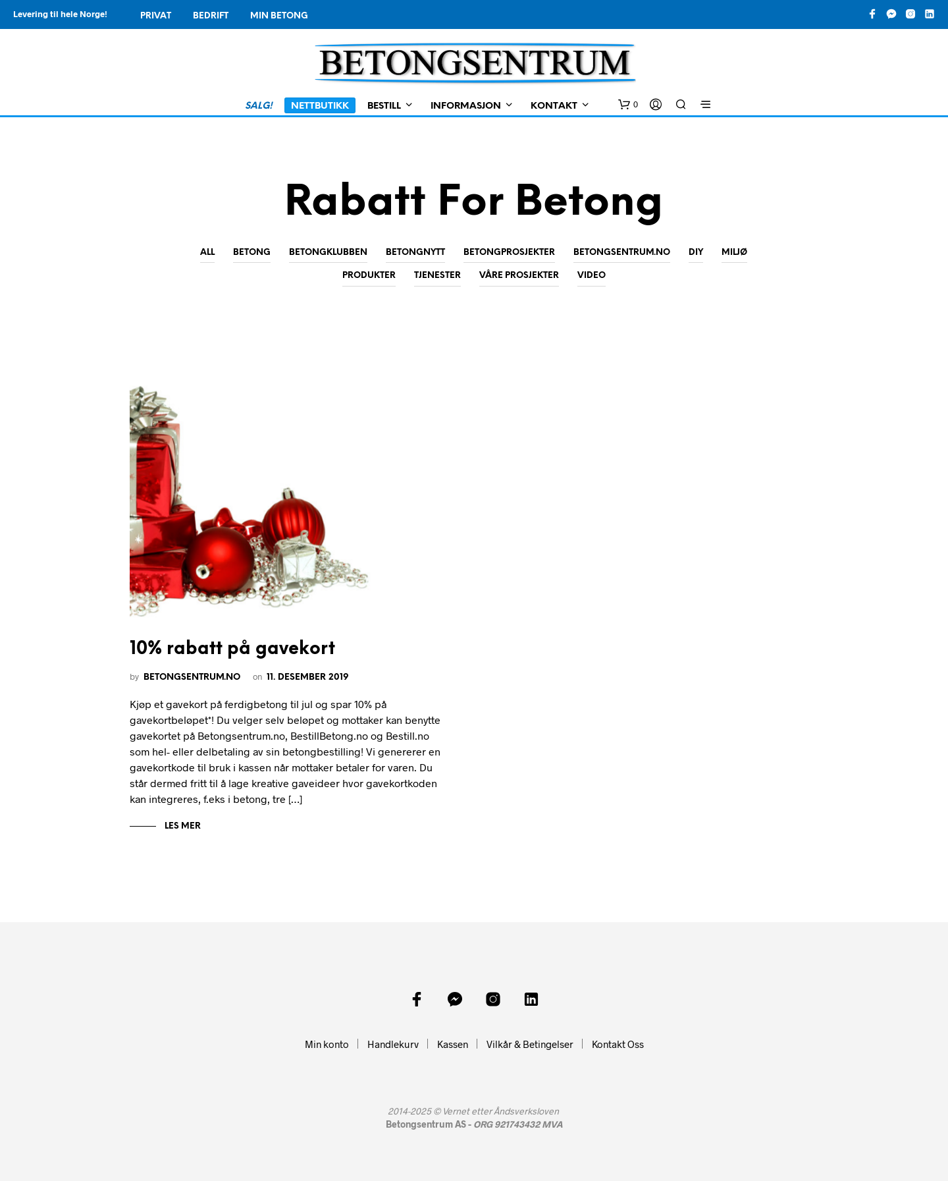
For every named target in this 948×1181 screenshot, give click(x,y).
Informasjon (466, 106)
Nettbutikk (320, 106)
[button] (628, 104)
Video (591, 275)
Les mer (182, 826)
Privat (155, 16)
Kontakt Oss (618, 1044)
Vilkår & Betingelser (530, 1044)
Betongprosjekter (509, 252)
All (207, 252)
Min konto (327, 1044)
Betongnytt (415, 252)
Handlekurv (393, 1044)
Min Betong (279, 16)
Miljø (734, 252)
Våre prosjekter (519, 275)
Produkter (369, 275)
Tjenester (437, 275)
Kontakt (554, 106)
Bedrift (210, 16)
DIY (696, 252)
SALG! (259, 106)
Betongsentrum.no (621, 252)
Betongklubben (328, 252)
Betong (252, 252)
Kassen (452, 1044)
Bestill (384, 106)
